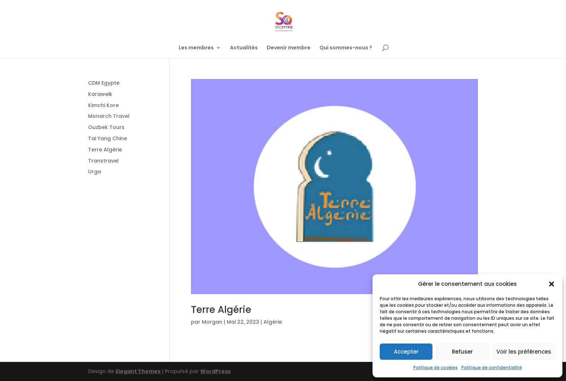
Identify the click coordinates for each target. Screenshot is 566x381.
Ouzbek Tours (106, 127)
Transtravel (103, 160)
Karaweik (100, 94)
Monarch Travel (109, 116)
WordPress (215, 371)
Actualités (244, 48)
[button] (551, 284)
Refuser (462, 351)
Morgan (212, 321)
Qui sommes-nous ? (345, 48)
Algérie (273, 321)
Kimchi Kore (103, 105)
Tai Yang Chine (107, 138)
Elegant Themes (138, 371)
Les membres (196, 48)
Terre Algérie (221, 309)
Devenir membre (288, 48)
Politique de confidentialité (491, 367)
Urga (94, 171)
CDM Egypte (103, 83)
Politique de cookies (435, 367)
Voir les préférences (523, 351)
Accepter (406, 351)
